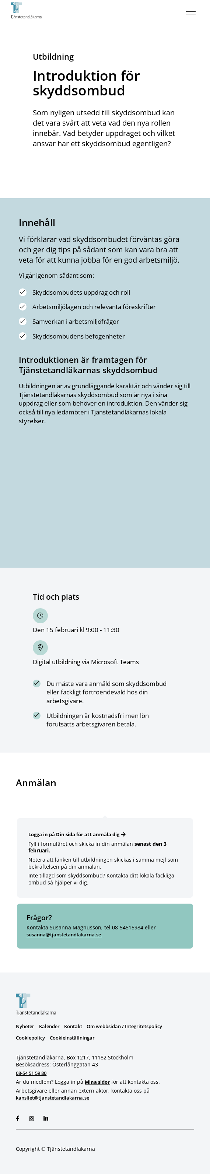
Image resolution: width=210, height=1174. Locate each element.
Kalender (52, 1026)
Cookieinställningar (77, 1037)
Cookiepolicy (32, 1037)
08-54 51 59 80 (34, 1073)
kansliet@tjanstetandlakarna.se (56, 1097)
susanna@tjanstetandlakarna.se (68, 934)
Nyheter (26, 1026)
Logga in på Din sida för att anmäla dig (77, 834)
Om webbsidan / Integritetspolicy (135, 1026)
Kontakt (78, 1026)
